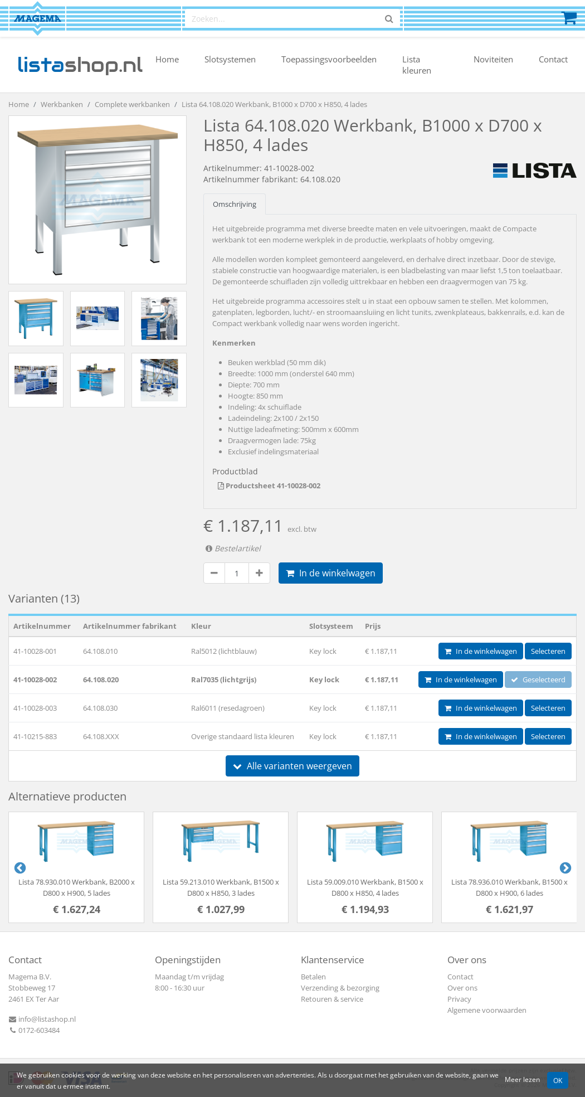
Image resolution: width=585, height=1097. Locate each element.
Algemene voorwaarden (486, 1010)
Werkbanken (62, 104)
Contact (553, 59)
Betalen (313, 977)
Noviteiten (493, 59)
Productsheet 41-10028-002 (269, 485)
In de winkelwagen (331, 573)
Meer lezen (522, 1079)
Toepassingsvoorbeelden (329, 59)
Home (167, 59)
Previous (19, 867)
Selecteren (548, 651)
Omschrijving (234, 204)
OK (557, 1080)
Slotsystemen (230, 59)
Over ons (462, 988)
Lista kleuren (416, 65)
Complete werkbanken (132, 104)
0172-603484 (34, 1030)
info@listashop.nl (42, 1019)
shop (80, 64)
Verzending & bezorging (340, 988)
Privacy (459, 999)
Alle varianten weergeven (292, 766)
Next (564, 867)
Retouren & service (332, 999)
